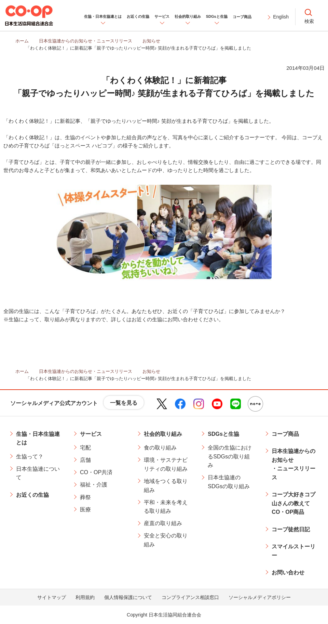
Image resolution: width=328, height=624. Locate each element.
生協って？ (29, 456)
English (281, 17)
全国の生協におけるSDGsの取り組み (229, 456)
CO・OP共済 (96, 472)
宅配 (85, 448)
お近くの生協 (32, 495)
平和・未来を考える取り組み (166, 506)
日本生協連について (38, 473)
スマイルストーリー (293, 551)
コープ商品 (285, 434)
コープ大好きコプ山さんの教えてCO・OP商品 (293, 503)
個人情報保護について (128, 597)
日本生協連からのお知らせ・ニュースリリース (293, 464)
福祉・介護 (93, 485)
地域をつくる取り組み (166, 485)
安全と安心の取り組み (166, 540)
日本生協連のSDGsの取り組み (229, 481)
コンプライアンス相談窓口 (190, 597)
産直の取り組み (163, 523)
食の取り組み (160, 448)
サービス (91, 434)
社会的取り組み (163, 434)
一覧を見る (123, 403)
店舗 (85, 460)
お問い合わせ (288, 572)
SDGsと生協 (223, 434)
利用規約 (85, 597)
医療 (85, 509)
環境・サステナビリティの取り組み (166, 464)
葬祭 (85, 497)
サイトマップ (51, 597)
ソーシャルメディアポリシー (260, 597)
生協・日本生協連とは (38, 438)
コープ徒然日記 (291, 529)
